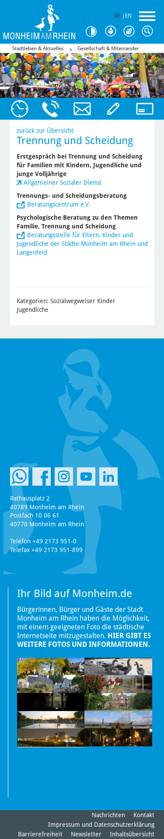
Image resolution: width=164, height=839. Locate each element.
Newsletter (86, 834)
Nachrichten (108, 814)
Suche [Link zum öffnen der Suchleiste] (149, 31)
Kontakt (143, 814)
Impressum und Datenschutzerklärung (101, 824)
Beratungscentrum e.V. (58, 204)
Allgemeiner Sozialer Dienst (62, 182)
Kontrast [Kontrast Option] (94, 31)
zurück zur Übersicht (45, 130)
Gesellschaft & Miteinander (108, 48)
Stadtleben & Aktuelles (37, 48)
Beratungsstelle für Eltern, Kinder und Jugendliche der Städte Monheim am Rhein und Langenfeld (82, 243)
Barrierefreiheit (40, 834)
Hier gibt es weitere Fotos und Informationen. (84, 640)
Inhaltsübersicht (132, 834)
